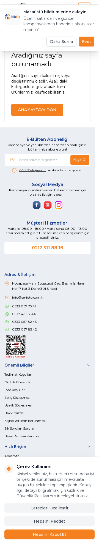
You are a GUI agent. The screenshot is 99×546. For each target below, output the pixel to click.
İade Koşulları (15, 390)
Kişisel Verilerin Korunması (25, 421)
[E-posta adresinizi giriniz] (47, 160)
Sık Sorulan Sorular (19, 428)
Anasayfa (11, 456)
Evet (86, 41)
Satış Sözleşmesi (17, 397)
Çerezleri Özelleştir (49, 508)
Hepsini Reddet (49, 521)
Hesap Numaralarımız (22, 436)
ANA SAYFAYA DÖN (37, 109)
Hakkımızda (14, 413)
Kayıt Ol (79, 160)
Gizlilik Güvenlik (17, 382)
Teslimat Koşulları (18, 374)
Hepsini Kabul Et (49, 534)
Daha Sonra (61, 41)
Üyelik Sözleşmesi (18, 405)
